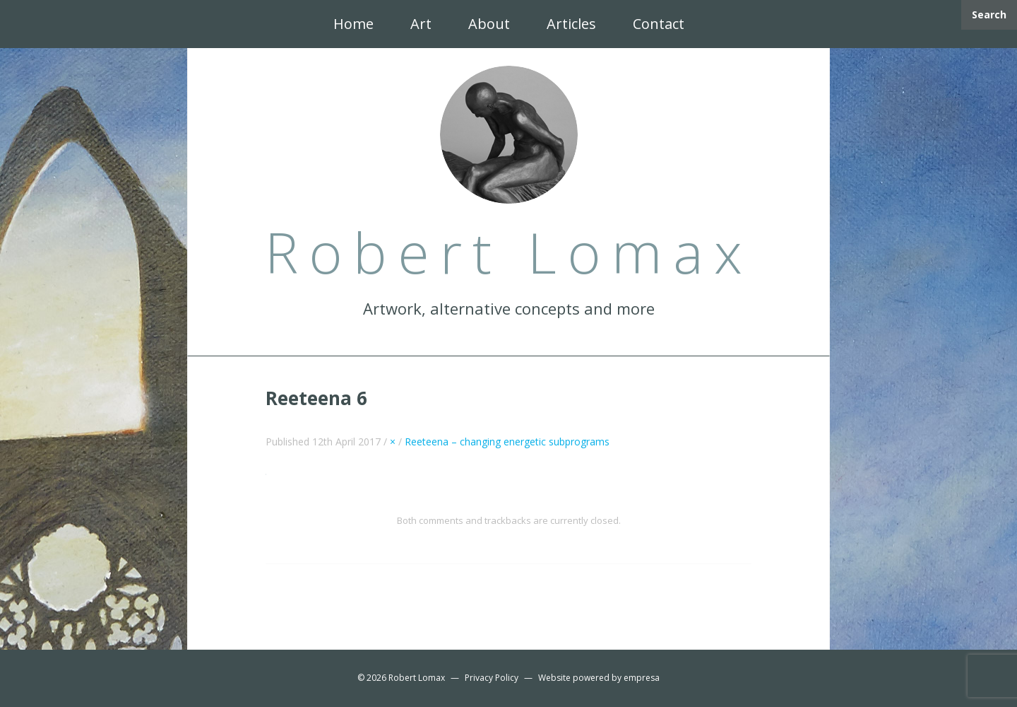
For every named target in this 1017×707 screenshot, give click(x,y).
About (489, 23)
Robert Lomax (416, 678)
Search (989, 14)
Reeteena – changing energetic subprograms (507, 441)
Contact (658, 23)
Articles (571, 23)
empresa (642, 678)
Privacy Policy (491, 678)
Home (353, 23)
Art (421, 23)
